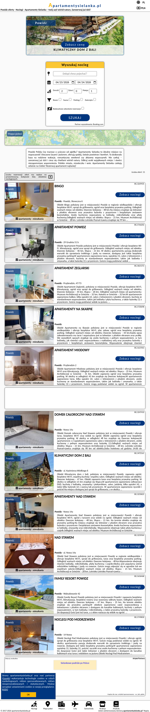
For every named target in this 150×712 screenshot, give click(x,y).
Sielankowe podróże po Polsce (75, 663)
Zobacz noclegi (130, 194)
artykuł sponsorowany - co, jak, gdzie (131, 694)
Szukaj (75, 118)
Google (6, 678)
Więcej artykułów (11, 658)
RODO (5, 689)
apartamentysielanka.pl (75, 5)
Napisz (146, 710)
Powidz (10, 189)
